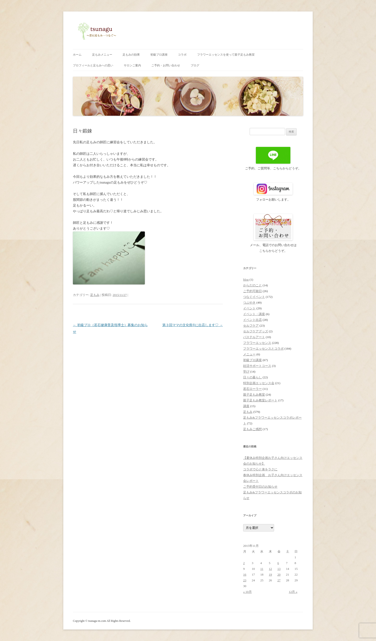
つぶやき (249, 302)
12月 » (293, 592)
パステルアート (254, 337)
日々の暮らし (252, 377)
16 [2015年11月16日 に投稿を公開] (244, 574)
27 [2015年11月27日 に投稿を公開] (279, 580)
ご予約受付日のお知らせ (260, 486)
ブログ (195, 65)
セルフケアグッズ (255, 331)
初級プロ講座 (159, 54)
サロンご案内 (132, 65)
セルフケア (251, 325)
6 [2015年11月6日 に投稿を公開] (278, 563)
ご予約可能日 (252, 291)
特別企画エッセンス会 (258, 383)
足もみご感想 (252, 429)
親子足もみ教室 (254, 394)
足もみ (95, 295)
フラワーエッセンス (257, 343)
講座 (246, 406)
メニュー (249, 354)
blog (246, 279)
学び (246, 371)
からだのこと (252, 285)
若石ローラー (252, 389)
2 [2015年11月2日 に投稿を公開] (244, 563)
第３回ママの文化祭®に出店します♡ (192, 325)
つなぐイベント (254, 297)
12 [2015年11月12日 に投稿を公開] (270, 569)
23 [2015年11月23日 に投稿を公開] (244, 580)
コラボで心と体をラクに (260, 469)
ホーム (77, 54)
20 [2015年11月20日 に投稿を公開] (279, 574)
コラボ (182, 54)
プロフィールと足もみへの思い (93, 65)
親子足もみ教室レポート (260, 400)
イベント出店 (252, 320)
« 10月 (247, 592)
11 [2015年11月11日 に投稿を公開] (261, 569)
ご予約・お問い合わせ (165, 65)
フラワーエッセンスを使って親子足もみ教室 (226, 54)
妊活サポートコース (257, 366)
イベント (249, 308)
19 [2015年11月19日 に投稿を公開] (270, 574)
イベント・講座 (254, 314)
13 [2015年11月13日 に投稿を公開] (279, 569)
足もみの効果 (131, 54)
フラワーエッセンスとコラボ (263, 348)
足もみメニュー (102, 54)
